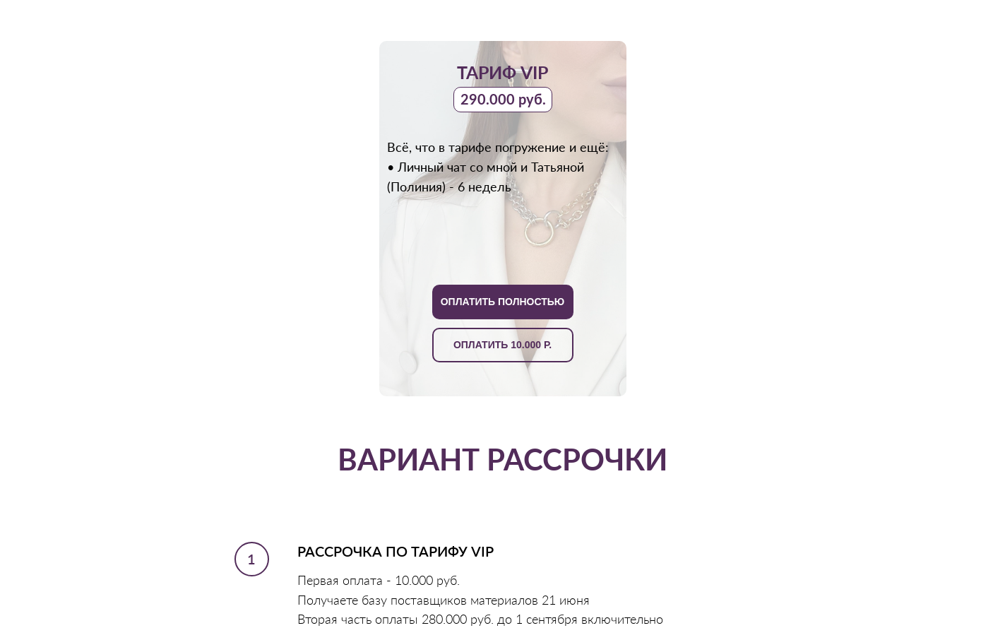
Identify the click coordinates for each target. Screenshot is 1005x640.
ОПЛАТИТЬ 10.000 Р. (502, 344)
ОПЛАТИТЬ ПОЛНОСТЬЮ (503, 301)
